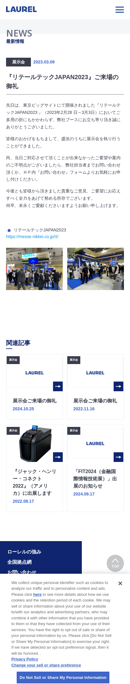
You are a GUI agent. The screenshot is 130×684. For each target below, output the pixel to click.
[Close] (120, 587)
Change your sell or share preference (46, 668)
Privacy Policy (24, 663)
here (37, 598)
